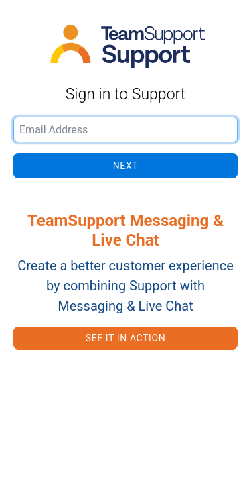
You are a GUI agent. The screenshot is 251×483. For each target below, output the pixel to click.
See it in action (125, 338)
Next (125, 165)
